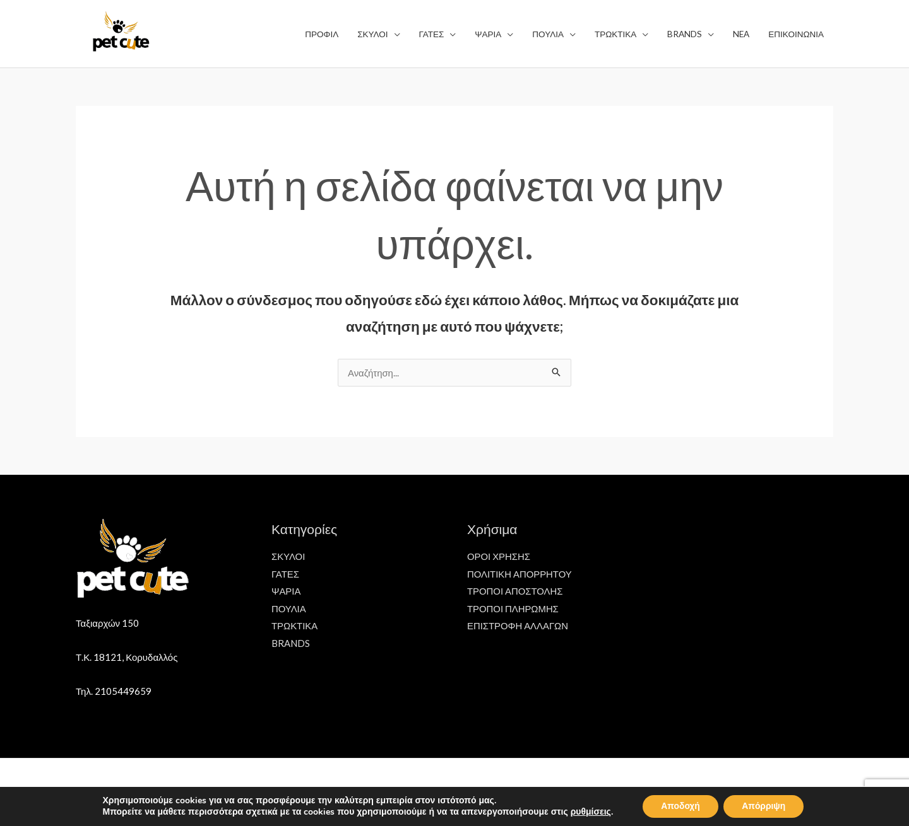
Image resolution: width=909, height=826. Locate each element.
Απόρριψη (764, 806)
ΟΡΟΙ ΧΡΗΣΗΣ (499, 556)
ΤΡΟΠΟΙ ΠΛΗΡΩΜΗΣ (513, 608)
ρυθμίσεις (589, 812)
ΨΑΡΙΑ (286, 591)
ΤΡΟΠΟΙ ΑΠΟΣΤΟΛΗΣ (515, 591)
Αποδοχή (679, 806)
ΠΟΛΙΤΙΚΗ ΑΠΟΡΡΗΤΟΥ (520, 573)
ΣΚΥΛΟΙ (288, 556)
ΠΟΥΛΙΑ (288, 608)
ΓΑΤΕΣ (285, 573)
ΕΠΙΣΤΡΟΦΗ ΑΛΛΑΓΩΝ (518, 626)
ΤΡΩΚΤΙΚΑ (294, 626)
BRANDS (290, 643)
